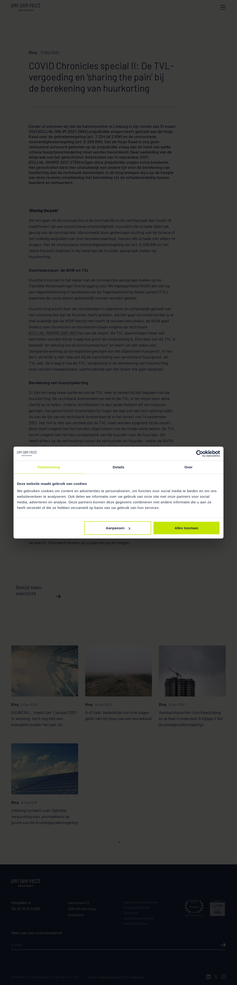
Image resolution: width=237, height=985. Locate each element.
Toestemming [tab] (48, 467)
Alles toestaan (187, 528)
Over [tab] (189, 467)
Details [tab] (118, 467)
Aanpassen (118, 528)
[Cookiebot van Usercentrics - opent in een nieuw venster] (199, 453)
